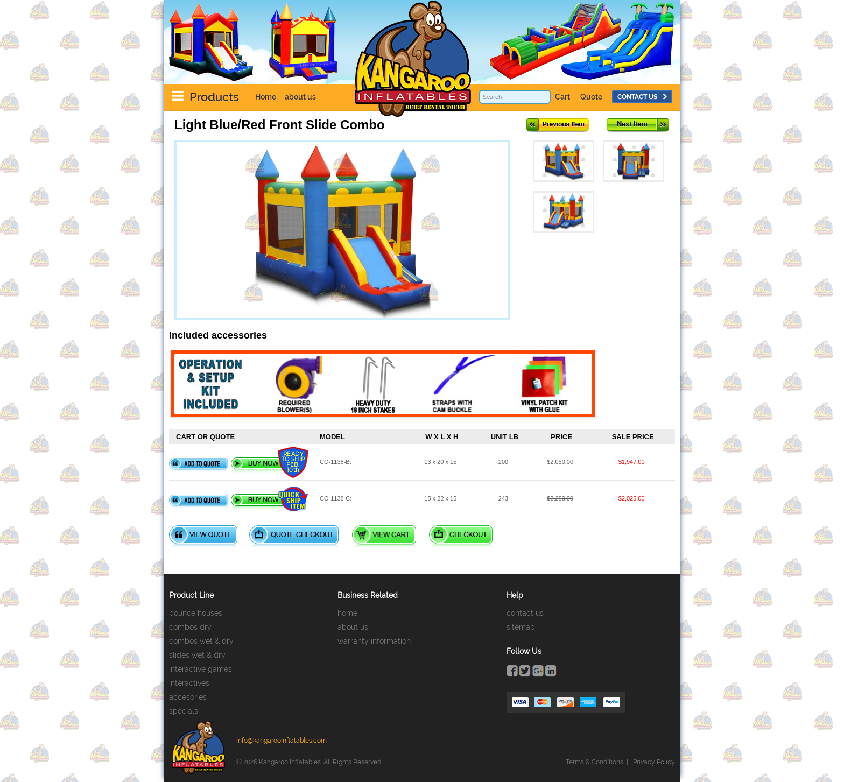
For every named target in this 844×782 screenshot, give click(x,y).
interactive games (200, 669)
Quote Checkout (294, 536)
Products (214, 97)
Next (638, 125)
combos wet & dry (201, 641)
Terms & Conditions (594, 762)
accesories (188, 697)
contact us (642, 97)
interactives (189, 683)
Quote (591, 97)
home (347, 613)
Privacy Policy (654, 762)
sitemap (521, 627)
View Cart (384, 536)
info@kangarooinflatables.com (281, 740)
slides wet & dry (197, 655)
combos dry (190, 627)
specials (183, 711)
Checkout (461, 536)
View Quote (203, 536)
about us (300, 97)
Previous (557, 125)
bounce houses (195, 613)
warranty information (374, 641)
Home (265, 97)
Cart (562, 97)
